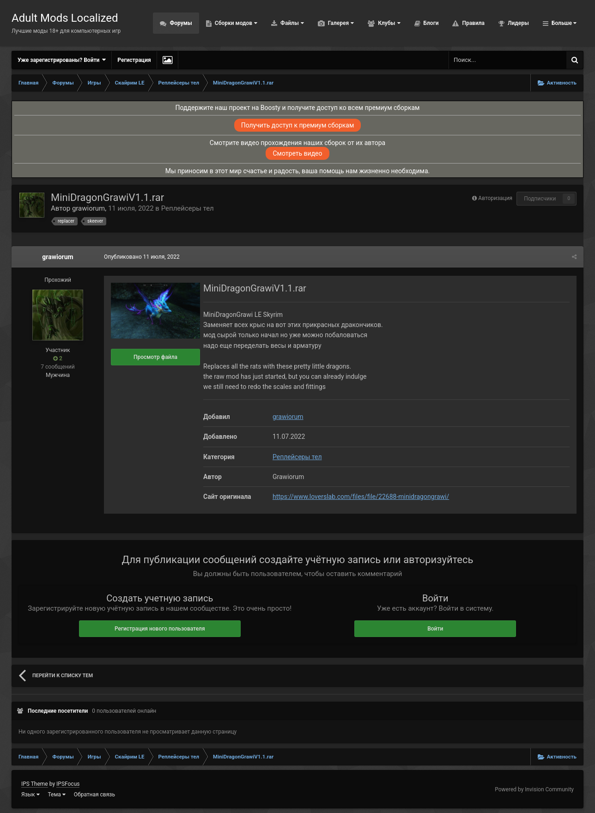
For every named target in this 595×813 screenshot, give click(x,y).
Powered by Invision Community (534, 789)
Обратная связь (94, 794)
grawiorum (88, 208)
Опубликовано (142, 257)
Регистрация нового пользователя (160, 628)
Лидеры (517, 23)
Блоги (430, 23)
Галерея (340, 23)
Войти (435, 628)
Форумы (180, 23)
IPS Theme (34, 784)
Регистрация (134, 60)
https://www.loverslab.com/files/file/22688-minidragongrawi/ (361, 496)
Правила (472, 23)
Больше (563, 23)
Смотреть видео (297, 153)
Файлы (291, 23)
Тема (57, 794)
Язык (30, 794)
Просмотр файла (155, 357)
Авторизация (495, 198)
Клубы (388, 23)
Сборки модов (235, 23)
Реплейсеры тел (187, 208)
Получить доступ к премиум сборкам (297, 125)
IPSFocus (67, 784)
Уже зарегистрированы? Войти (62, 59)
